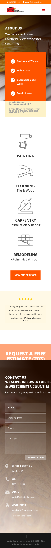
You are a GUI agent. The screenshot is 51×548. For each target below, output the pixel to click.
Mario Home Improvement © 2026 (23, 541)
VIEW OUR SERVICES (25, 275)
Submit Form (36, 457)
